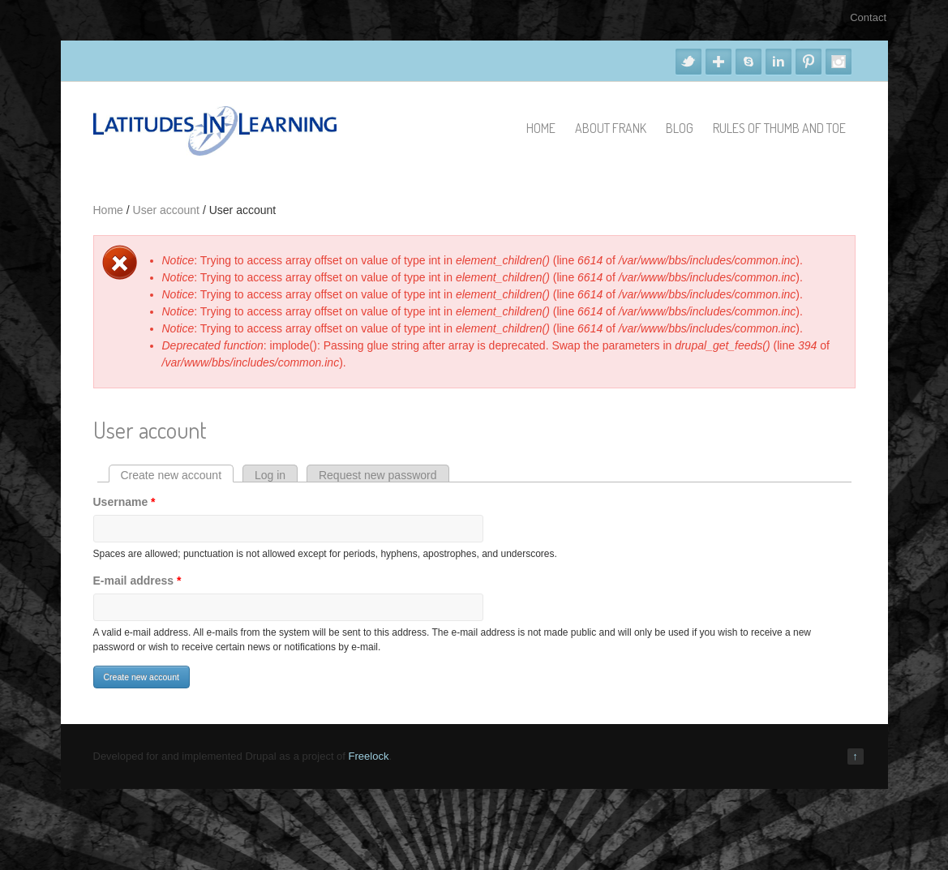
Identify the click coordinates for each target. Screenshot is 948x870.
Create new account (177, 475)
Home (541, 128)
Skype (748, 62)
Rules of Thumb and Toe (779, 128)
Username (124, 501)
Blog (679, 128)
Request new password (378, 475)
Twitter (688, 62)
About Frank (610, 128)
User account (166, 210)
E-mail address (137, 580)
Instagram (838, 62)
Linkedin (778, 62)
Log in (270, 475)
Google (718, 62)
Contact (868, 17)
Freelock (369, 756)
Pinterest (808, 62)
